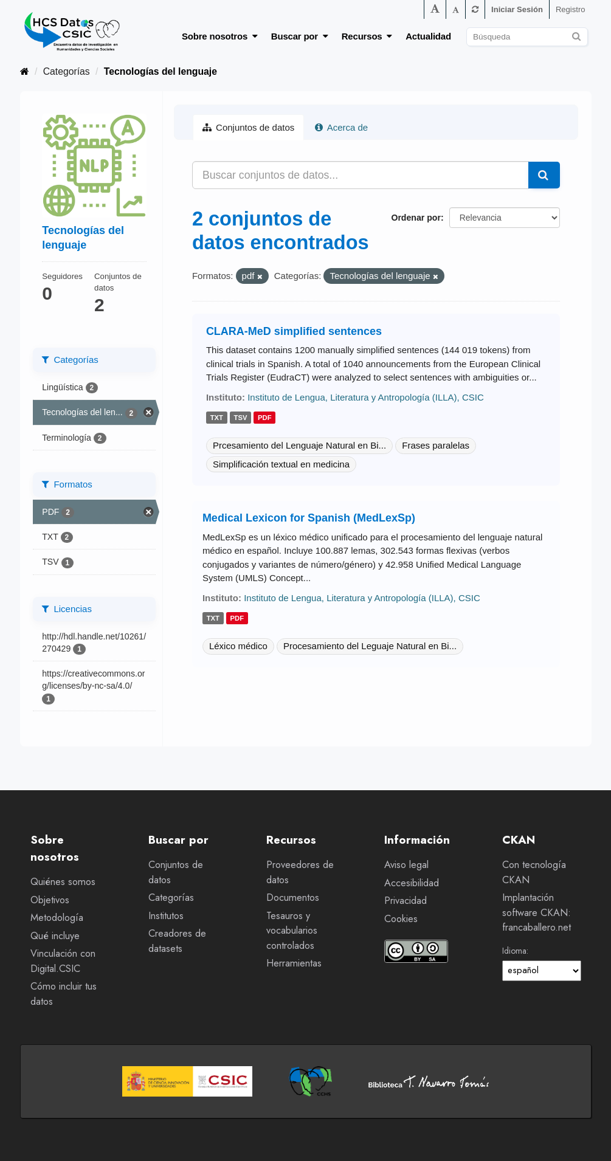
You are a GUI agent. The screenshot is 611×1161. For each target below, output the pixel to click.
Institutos (166, 916)
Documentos (292, 897)
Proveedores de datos (300, 872)
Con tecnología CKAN (534, 872)
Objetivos (49, 900)
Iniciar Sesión (517, 9)
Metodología (56, 918)
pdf (265, 417)
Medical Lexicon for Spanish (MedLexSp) (308, 518)
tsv (240, 417)
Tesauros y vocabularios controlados (291, 931)
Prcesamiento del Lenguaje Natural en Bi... (299, 445)
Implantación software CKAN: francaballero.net (536, 912)
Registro (570, 9)
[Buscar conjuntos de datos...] (360, 175)
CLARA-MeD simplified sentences (294, 331)
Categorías (66, 71)
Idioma (514, 951)
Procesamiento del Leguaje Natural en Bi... (370, 646)
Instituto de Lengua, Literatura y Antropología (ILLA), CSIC (365, 397)
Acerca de (341, 127)
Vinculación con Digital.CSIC (62, 961)
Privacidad (405, 901)
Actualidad (428, 36)
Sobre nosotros (220, 36)
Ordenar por (415, 217)
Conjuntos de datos (248, 127)
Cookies (401, 919)
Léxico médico (238, 646)
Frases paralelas (435, 445)
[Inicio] (24, 71)
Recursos (367, 36)
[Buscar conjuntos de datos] (527, 36)
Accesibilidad (411, 883)
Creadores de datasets (177, 941)
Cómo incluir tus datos (63, 993)
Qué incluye (55, 936)
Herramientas (294, 963)
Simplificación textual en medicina (281, 464)
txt (216, 417)
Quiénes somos (62, 882)
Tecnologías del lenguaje (160, 71)
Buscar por (299, 36)
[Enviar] (576, 35)
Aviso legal (406, 865)
